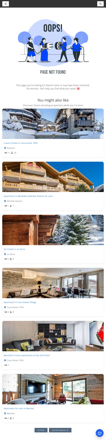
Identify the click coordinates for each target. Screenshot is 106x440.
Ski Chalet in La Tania (14, 249)
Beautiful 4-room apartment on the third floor (27, 355)
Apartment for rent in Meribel (19, 408)
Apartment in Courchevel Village (20, 302)
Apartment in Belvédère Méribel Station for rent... (29, 196)
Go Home (41, 430)
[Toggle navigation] (100, 3)
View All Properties (60, 430)
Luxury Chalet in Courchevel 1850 (21, 143)
